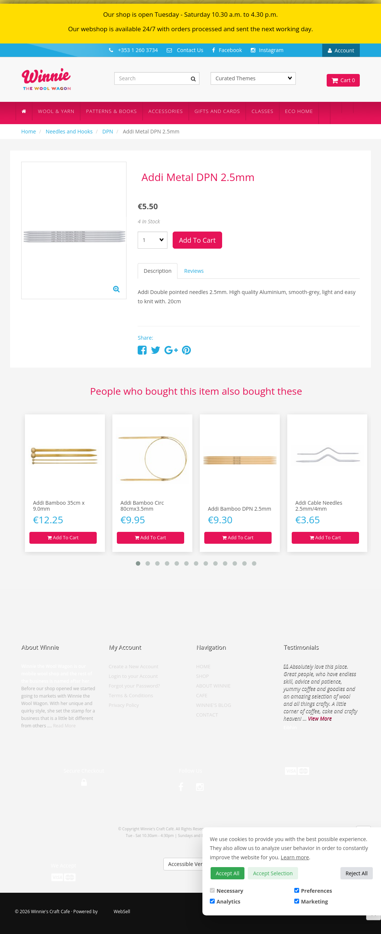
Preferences (313, 890)
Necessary (226, 890)
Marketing (311, 901)
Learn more (295, 857)
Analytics (225, 901)
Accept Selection (273, 873)
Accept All (227, 873)
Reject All (357, 873)
